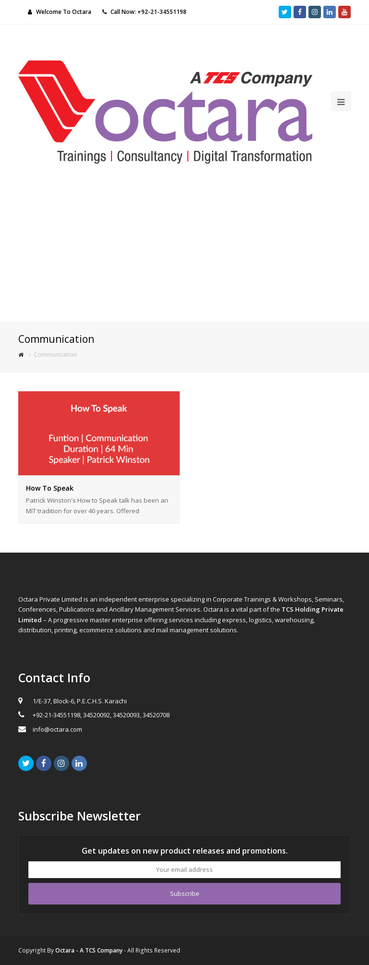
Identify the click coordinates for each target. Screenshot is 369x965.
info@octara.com (57, 729)
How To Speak (50, 488)
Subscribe (184, 893)
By (85, 950)
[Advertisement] (184, 250)
